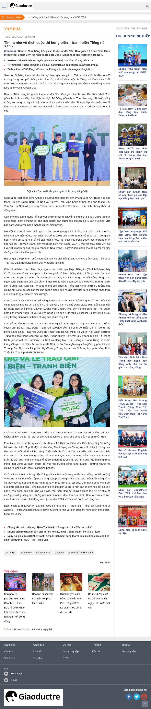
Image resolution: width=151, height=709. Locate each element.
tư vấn (90, 220)
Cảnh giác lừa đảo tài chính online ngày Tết (29, 629)
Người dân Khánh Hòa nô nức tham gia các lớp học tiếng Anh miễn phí (132, 195)
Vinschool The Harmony (80, 552)
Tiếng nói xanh (43, 552)
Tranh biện (26, 552)
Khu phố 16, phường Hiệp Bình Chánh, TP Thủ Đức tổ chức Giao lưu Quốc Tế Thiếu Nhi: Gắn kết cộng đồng (15, 608)
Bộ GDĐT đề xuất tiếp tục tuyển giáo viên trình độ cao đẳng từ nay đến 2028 (50, 60)
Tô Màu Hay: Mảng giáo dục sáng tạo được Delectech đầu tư (132, 112)
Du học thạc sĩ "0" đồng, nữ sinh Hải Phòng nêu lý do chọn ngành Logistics (49, 69)
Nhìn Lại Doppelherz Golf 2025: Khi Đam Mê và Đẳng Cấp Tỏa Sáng (132, 493)
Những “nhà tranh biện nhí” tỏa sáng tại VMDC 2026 (132, 72)
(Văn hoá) (10, 51)
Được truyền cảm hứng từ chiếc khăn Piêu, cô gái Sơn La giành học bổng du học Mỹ (71, 603)
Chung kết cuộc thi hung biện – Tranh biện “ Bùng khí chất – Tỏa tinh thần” (49, 527)
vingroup (59, 552)
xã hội (22, 482)
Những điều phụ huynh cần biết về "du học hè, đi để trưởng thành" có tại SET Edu (53, 531)
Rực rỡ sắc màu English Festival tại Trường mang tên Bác (132, 453)
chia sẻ (20, 443)
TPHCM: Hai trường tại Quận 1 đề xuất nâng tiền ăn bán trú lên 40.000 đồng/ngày (52, 65)
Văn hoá (12, 29)
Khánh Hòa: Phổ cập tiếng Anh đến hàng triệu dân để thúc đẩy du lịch (132, 278)
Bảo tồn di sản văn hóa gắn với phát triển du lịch (42, 599)
